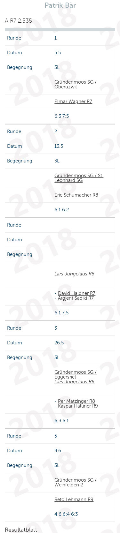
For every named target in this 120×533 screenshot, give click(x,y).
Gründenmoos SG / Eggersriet (75, 374)
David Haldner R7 (76, 293)
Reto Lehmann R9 (73, 499)
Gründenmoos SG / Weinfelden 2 (75, 482)
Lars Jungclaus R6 (74, 273)
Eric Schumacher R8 (76, 195)
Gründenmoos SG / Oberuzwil (75, 84)
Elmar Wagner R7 (73, 101)
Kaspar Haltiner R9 (78, 406)
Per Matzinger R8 (76, 401)
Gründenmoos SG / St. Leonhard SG (78, 178)
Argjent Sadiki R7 (76, 298)
